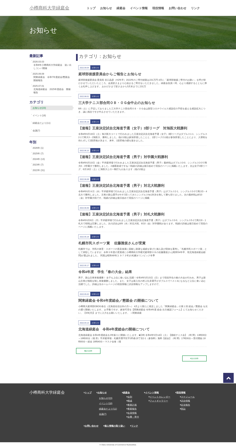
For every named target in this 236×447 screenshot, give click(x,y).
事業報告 (130, 408)
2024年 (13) (39, 159)
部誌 (182, 408)
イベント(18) (39, 115)
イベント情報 (140, 8)
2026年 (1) (38, 148)
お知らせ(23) (39, 108)
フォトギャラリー (157, 400)
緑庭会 (122, 8)
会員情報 (130, 413)
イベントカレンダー (158, 397)
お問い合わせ (179, 8)
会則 (128, 397)
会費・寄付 (131, 417)
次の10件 (194, 358)
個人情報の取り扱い (114, 426)
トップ (92, 8)
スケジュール (186, 397)
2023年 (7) (38, 164)
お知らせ (107, 8)
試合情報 (184, 400)
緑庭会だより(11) (41, 123)
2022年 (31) (39, 170)
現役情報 (159, 8)
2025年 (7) (38, 153)
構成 (128, 400)
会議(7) (36, 130)
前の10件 (88, 351)
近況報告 (184, 405)
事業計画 (130, 405)
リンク (196, 8)
